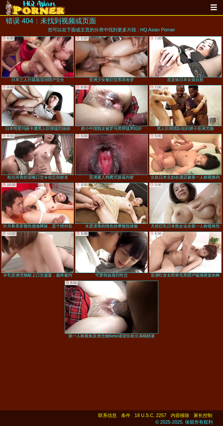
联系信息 (107, 415)
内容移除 (180, 415)
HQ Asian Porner (157, 29)
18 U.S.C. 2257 (150, 415)
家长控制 (203, 415)
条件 (125, 415)
